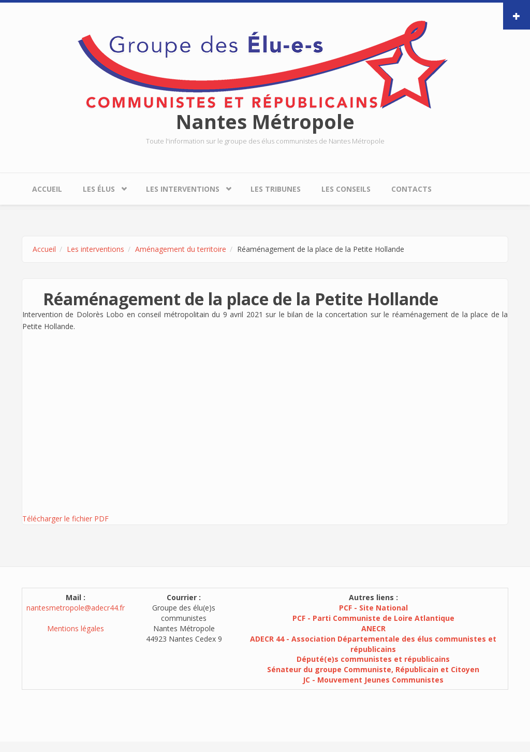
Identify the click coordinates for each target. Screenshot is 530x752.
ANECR (373, 628)
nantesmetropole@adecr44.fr (75, 608)
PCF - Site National (373, 608)
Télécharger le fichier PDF (65, 518)
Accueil (47, 189)
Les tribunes (276, 189)
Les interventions (185, 186)
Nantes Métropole (265, 121)
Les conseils (346, 189)
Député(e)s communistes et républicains (373, 659)
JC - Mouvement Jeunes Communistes (373, 680)
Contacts (411, 189)
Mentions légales (75, 628)
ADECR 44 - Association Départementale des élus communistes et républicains (373, 644)
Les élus (101, 186)
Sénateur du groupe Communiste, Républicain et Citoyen (373, 669)
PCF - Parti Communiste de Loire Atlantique (373, 618)
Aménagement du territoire (180, 249)
